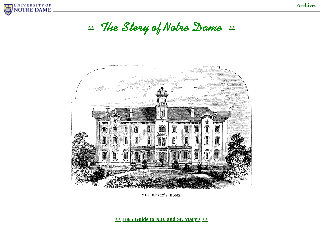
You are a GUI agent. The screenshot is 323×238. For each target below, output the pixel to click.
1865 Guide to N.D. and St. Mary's (161, 219)
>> (232, 27)
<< (91, 27)
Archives (306, 5)
